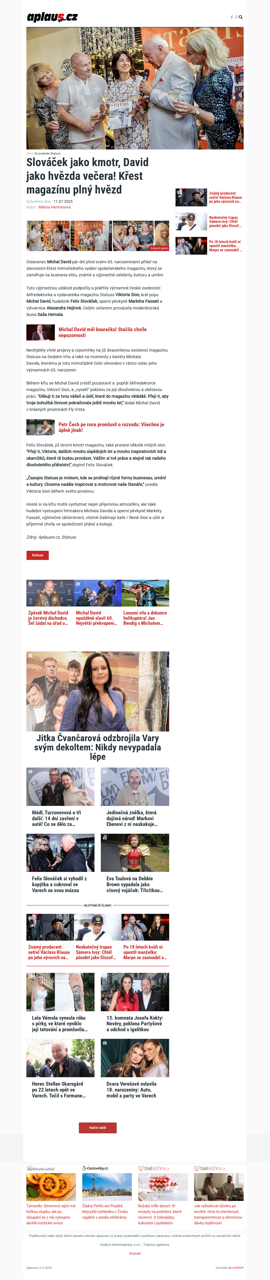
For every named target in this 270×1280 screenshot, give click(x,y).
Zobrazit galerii (159, 248)
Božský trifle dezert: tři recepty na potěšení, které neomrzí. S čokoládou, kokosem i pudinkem (160, 1215)
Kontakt (135, 1254)
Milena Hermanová (55, 207)
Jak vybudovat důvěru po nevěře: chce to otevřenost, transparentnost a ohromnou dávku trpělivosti (218, 1215)
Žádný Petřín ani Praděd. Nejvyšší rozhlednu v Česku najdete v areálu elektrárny (105, 1212)
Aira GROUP (236, 1268)
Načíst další (97, 1128)
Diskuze (37, 555)
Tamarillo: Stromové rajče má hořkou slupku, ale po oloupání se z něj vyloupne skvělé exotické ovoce (51, 1215)
